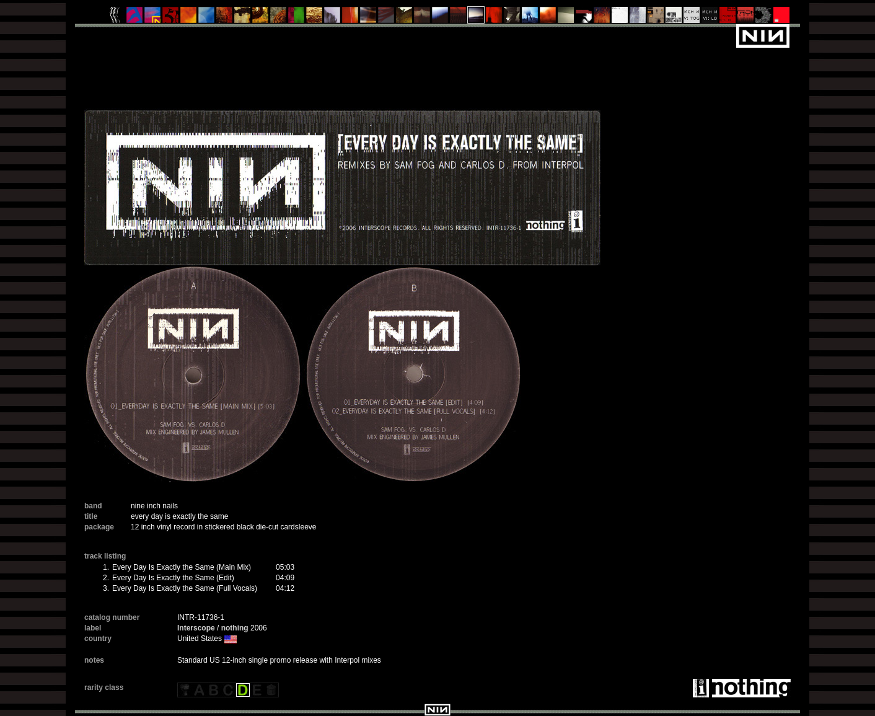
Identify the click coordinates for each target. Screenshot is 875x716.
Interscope (196, 628)
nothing (234, 628)
